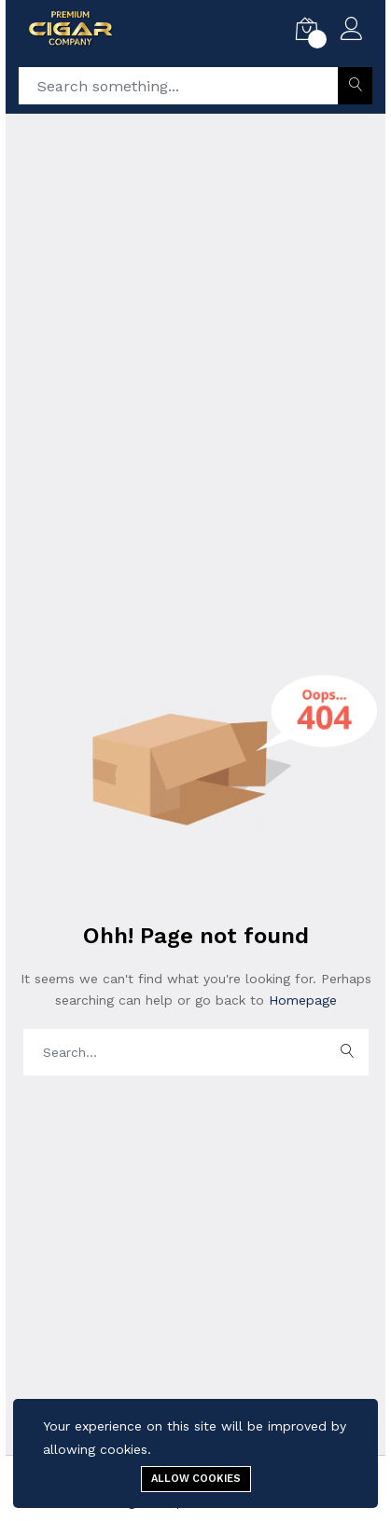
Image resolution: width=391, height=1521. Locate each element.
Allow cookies (196, 1479)
